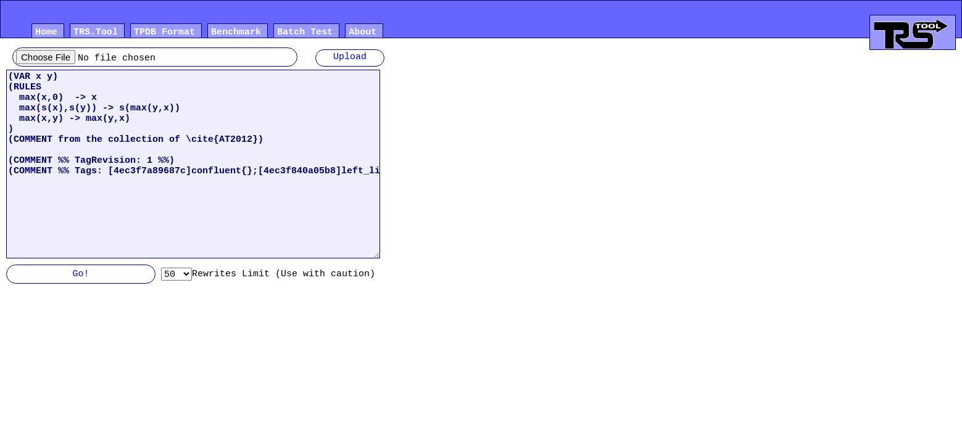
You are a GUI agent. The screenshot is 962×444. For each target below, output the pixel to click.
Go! (80, 275)
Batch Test (305, 33)
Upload (350, 58)
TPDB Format (164, 33)
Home (46, 33)
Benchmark (236, 33)
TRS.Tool (95, 33)
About (362, 33)
